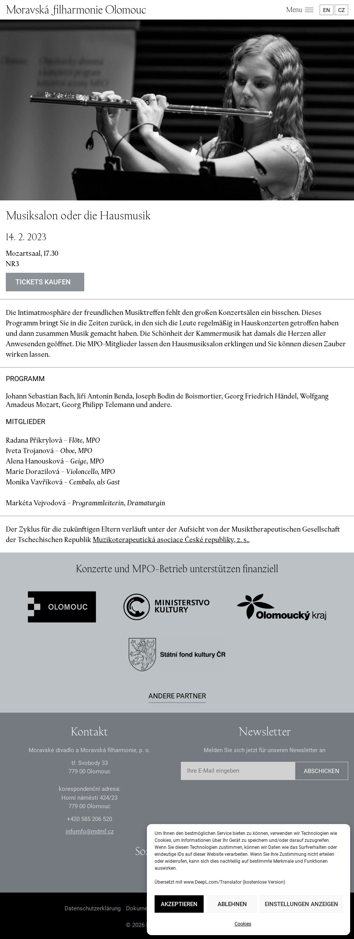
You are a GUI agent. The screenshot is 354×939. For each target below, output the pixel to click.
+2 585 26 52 (89, 819)
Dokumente (141, 908)
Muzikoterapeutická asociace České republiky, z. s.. (171, 539)
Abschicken (321, 771)
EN (326, 10)
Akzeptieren (179, 904)
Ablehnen (232, 904)
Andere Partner (177, 696)
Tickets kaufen (43, 282)
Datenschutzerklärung (93, 908)
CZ (341, 10)
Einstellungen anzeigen (301, 904)
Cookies (243, 924)
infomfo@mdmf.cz (90, 831)
